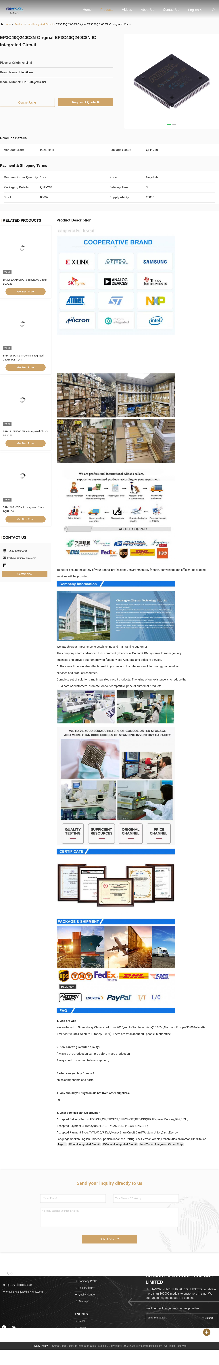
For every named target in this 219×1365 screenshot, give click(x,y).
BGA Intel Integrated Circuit (120, 1144)
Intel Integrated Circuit (40, 24)
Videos (127, 9)
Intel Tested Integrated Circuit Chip (161, 1144)
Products (106, 9)
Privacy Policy (40, 1345)
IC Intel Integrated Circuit (84, 1144)
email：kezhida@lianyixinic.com (23, 1291)
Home (87, 9)
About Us (147, 9)
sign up (207, 1317)
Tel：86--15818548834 (17, 1284)
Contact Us (171, 9)
